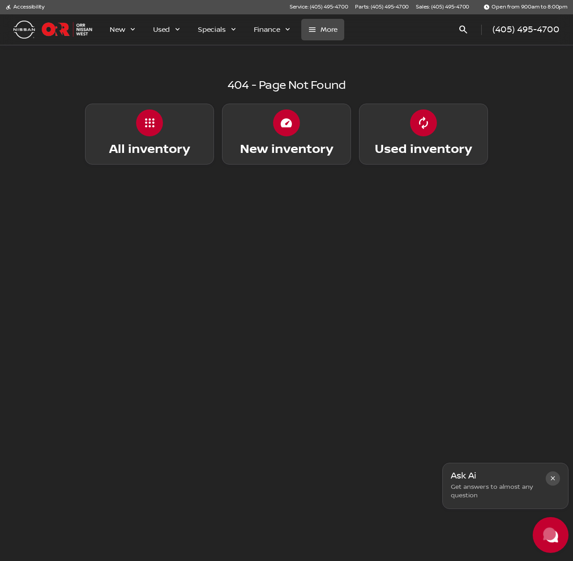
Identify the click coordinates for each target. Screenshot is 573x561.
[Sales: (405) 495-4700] (442, 7)
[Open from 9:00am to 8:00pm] (525, 7)
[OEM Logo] (24, 30)
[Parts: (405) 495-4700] (382, 7)
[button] (553, 478)
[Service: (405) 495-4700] (319, 7)
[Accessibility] (25, 7)
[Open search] (463, 29)
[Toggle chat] (551, 535)
